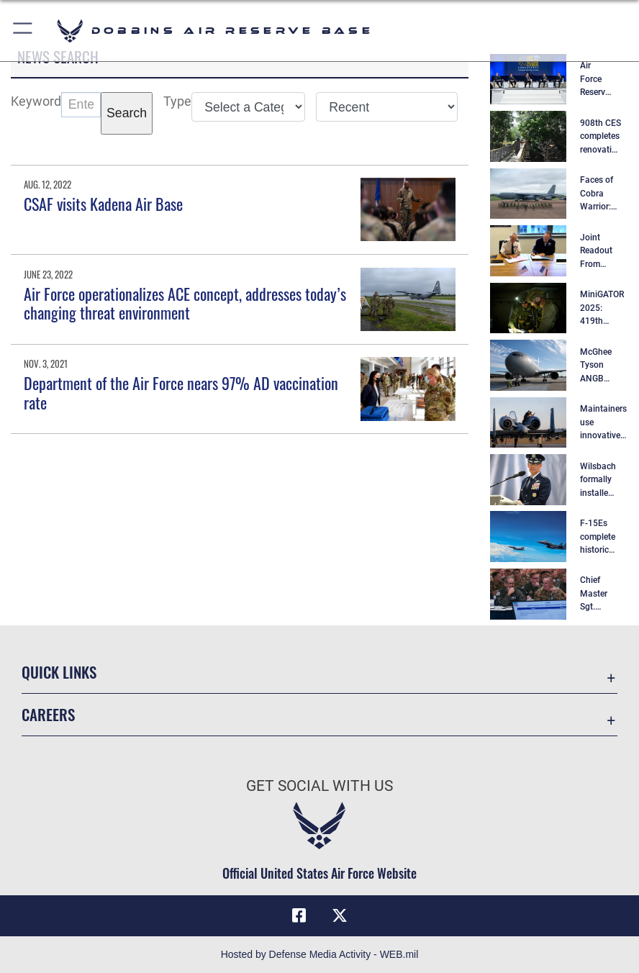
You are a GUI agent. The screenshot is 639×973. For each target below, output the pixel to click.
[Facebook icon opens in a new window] (299, 915)
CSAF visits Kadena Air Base (103, 203)
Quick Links (59, 672)
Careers (48, 714)
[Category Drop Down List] (248, 107)
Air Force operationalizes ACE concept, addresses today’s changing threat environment (185, 303)
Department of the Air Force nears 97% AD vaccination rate (181, 392)
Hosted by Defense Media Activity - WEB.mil (320, 954)
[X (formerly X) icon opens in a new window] (339, 915)
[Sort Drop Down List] (387, 107)
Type (177, 101)
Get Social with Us (319, 786)
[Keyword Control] (81, 104)
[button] (23, 30)
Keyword (36, 101)
